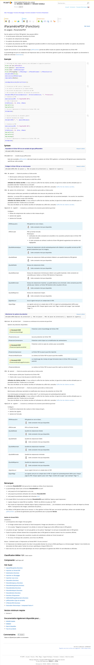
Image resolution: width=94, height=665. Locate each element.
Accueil (67, 7)
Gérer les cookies (69, 656)
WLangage (10, 12)
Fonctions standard (30, 12)
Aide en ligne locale (86, 651)
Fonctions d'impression (42, 12)
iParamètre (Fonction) (12, 583)
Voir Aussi (87, 26)
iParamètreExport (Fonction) (14, 593)
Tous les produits (11, 632)
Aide (5, 12)
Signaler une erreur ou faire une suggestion (69, 651)
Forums (32, 656)
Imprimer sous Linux (12, 581)
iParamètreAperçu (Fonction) (14, 586)
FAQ (37, 656)
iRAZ (38, 499)
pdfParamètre (35, 49)
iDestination (19, 54)
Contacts (62, 656)
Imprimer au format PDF (13, 573)
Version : (16, 7)
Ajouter (21, 637)
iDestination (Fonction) (12, 576)
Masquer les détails (81, 151)
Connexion (72, 7)
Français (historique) (81, 7)
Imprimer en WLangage (13, 578)
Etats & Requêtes (11, 629)
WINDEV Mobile (10, 624)
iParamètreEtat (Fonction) (13, 591)
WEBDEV (8, 627)
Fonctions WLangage (19, 12)
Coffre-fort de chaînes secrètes (65, 190)
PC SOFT (22, 656)
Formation (55, 656)
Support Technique (47, 656)
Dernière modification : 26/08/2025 (82, 649)
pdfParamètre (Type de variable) (15, 603)
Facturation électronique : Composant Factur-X (19, 608)
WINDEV (44, 663)
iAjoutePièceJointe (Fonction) (14, 571)
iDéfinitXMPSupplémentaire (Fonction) (17, 601)
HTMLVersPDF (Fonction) (13, 606)
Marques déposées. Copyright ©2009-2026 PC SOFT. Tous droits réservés (47, 659)
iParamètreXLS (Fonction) (13, 596)
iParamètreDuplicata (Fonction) (15, 588)
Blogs (40, 656)
